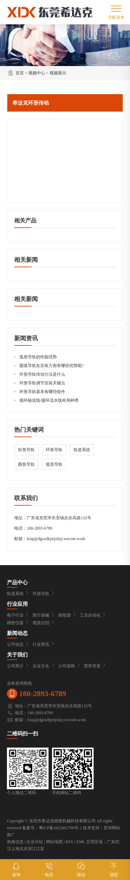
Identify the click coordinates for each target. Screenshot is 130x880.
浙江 (32, 848)
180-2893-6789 (39, 528)
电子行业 (18, 615)
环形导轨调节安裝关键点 (42, 383)
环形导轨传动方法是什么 (42, 374)
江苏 (40, 848)
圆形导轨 (26, 464)
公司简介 (18, 665)
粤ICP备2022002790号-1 (60, 827)
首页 (20, 73)
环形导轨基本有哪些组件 (42, 391)
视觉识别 (44, 622)
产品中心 (17, 582)
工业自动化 (93, 615)
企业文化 (44, 665)
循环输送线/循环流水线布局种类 (49, 400)
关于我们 (17, 655)
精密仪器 (18, 622)
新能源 (67, 615)
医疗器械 (44, 615)
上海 (15, 848)
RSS (69, 841)
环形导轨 (54, 449)
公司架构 (69, 665)
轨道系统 (81, 449)
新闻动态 (17, 633)
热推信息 (15, 841)
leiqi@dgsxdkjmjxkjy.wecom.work (56, 538)
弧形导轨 (54, 464)
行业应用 (17, 604)
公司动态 (18, 644)
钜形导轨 (26, 449)
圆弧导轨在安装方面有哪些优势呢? (51, 365)
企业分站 (34, 841)
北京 (23, 848)
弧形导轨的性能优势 (38, 357)
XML (80, 841)
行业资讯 (44, 644)
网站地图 (54, 841)
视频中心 (36, 73)
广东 (111, 841)
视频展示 (58, 73)
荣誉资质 (95, 665)
